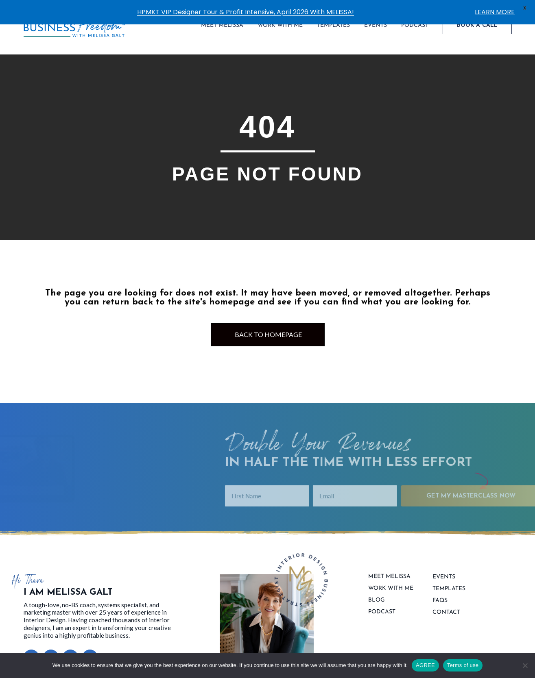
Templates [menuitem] (448, 583)
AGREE (425, 665)
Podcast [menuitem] (381, 606)
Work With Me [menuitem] (390, 583)
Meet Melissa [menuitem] (389, 571)
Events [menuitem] (443, 571)
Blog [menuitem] (376, 595)
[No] (525, 665)
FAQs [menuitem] (440, 595)
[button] (31, 652)
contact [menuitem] (446, 607)
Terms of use (462, 665)
